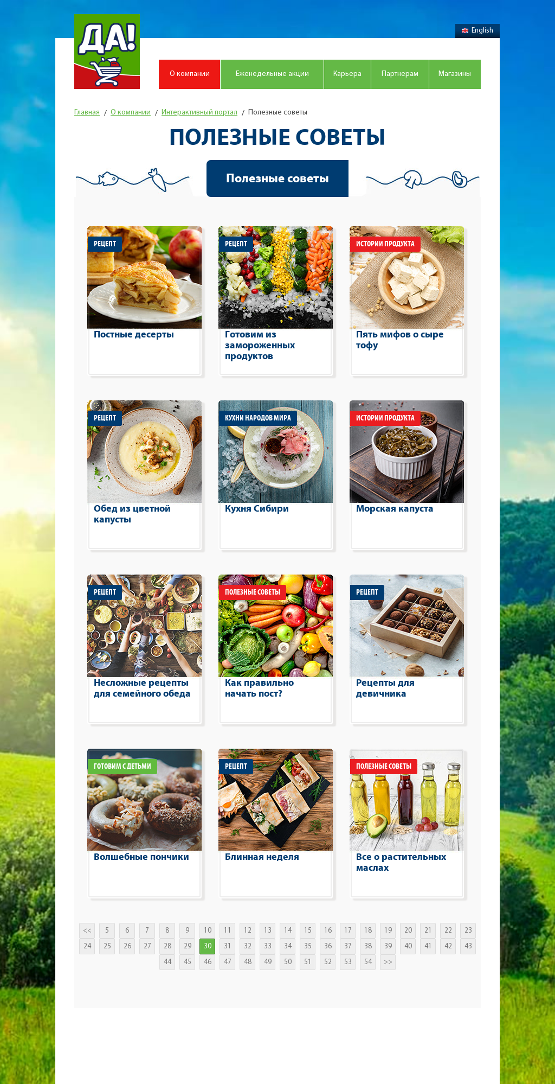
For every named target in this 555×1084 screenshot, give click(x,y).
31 (227, 946)
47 (227, 962)
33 (268, 946)
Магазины (454, 74)
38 (368, 946)
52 (328, 962)
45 (187, 962)
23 (468, 930)
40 (408, 946)
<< (87, 930)
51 (308, 962)
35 (308, 946)
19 (388, 930)
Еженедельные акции (272, 74)
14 (288, 930)
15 (308, 930)
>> (388, 962)
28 (167, 946)
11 (227, 930)
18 (368, 930)
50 (288, 962)
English (477, 30)
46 (207, 962)
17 (348, 930)
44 (167, 962)
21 (428, 930)
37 (348, 946)
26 (127, 946)
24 (87, 946)
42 (448, 946)
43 (468, 946)
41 (428, 946)
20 (408, 930)
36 (328, 946)
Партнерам (400, 74)
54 (368, 962)
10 (207, 930)
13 (268, 930)
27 (147, 946)
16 (328, 930)
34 (288, 946)
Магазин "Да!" (107, 51)
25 (107, 946)
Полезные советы (277, 178)
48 (247, 962)
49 (268, 962)
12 (247, 930)
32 (247, 946)
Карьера (347, 74)
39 (388, 946)
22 (448, 930)
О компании (190, 74)
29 (187, 946)
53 (348, 962)
